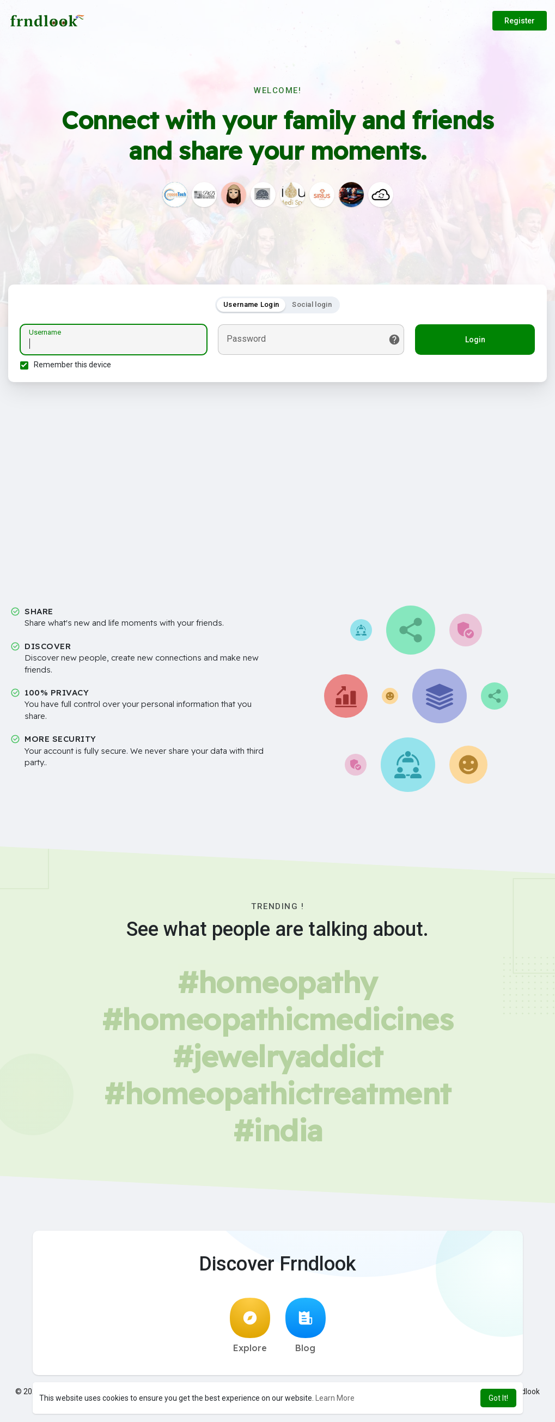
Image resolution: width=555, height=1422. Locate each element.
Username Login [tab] (251, 306)
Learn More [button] (335, 1398)
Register (519, 20)
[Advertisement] (277, 488)
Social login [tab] (312, 306)
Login (473, 341)
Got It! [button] (498, 1398)
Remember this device (74, 366)
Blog (305, 1329)
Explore (250, 1329)
